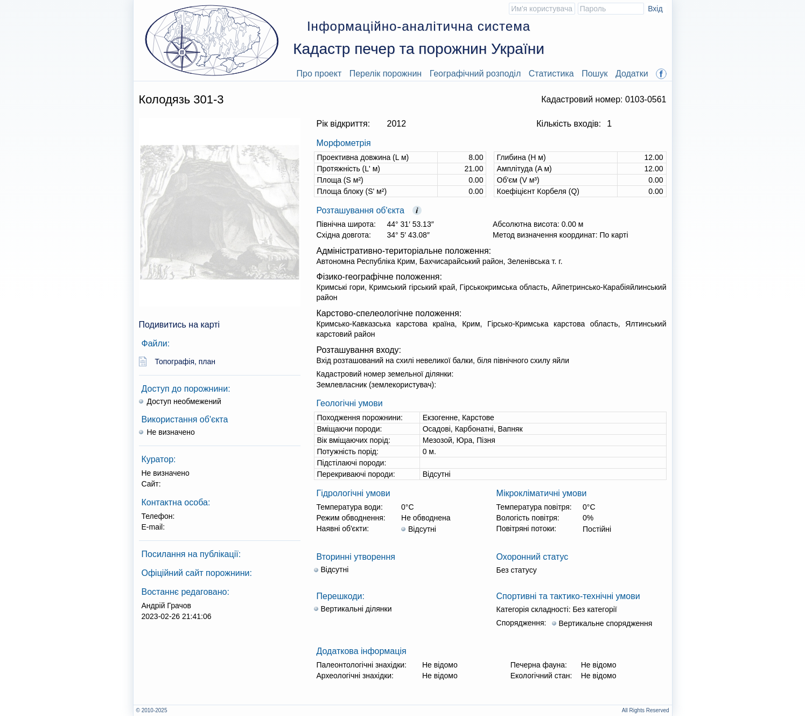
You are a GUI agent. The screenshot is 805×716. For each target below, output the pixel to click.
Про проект (319, 73)
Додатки (631, 73)
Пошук (594, 73)
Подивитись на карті (179, 324)
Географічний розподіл (475, 73)
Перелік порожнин (385, 73)
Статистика (551, 73)
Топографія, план (185, 361)
